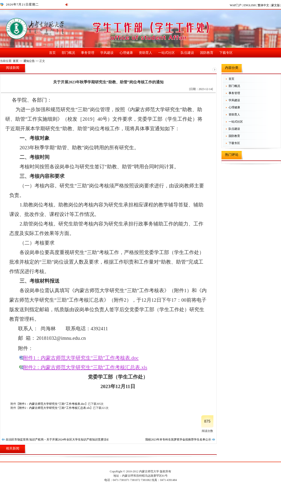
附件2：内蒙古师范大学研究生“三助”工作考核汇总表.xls (85, 367)
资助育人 (145, 53)
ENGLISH (249, 5)
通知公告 (29, 61)
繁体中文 (264, 5)
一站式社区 (166, 53)
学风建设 (107, 53)
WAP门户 (236, 5)
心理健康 (126, 53)
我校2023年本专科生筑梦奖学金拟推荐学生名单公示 (178, 439)
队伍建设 (187, 53)
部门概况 (68, 53)
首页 (52, 53)
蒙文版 (276, 5)
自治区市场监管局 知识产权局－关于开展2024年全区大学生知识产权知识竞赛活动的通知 (62, 439)
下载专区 (226, 53)
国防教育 (206, 53)
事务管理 (87, 53)
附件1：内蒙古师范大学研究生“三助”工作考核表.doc (81, 358)
